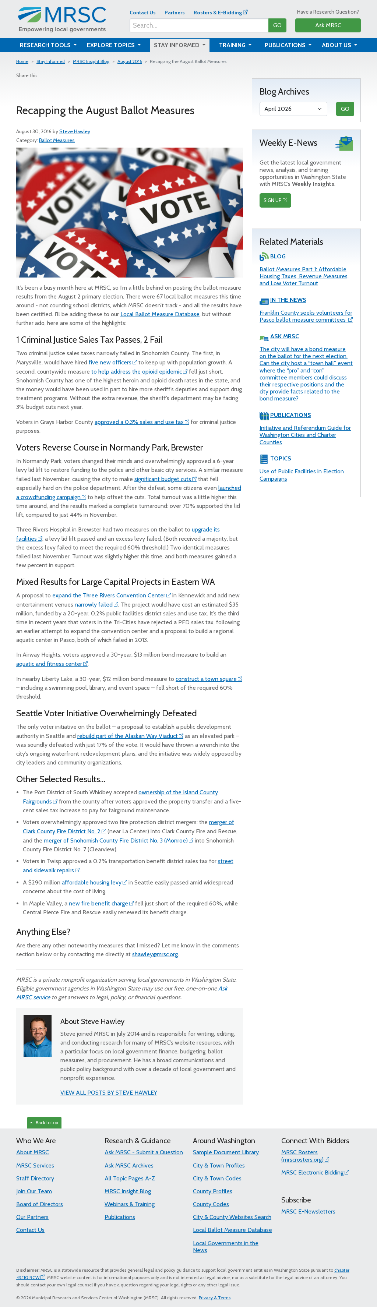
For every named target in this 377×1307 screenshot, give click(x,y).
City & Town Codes (217, 1178)
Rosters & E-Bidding (218, 12)
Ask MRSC (328, 25)
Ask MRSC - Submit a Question (144, 1152)
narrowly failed (94, 604)
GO (277, 25)
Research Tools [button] (46, 45)
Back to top (44, 1122)
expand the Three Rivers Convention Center (108, 595)
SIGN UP (273, 200)
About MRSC (32, 1152)
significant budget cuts (162, 479)
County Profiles (212, 1191)
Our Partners (32, 1217)
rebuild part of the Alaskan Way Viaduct (127, 735)
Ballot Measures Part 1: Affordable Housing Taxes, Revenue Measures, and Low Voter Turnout (304, 276)
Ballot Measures (57, 140)
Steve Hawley (74, 131)
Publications (120, 1217)
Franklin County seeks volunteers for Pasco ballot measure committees (306, 316)
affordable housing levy (91, 882)
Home (22, 61)
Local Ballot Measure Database (160, 314)
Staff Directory (35, 1178)
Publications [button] (286, 45)
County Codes (211, 1204)
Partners (175, 12)
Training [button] (233, 45)
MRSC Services (35, 1165)
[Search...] (199, 25)
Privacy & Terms (214, 1297)
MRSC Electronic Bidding (312, 1172)
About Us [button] (337, 45)
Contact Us (143, 12)
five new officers (110, 362)
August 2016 (129, 61)
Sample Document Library (226, 1152)
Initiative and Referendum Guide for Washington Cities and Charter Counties (305, 434)
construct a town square (206, 678)
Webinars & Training (130, 1204)
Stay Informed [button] (177, 45)
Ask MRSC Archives (129, 1165)
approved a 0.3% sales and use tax (139, 421)
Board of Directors (39, 1204)
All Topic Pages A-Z (130, 1178)
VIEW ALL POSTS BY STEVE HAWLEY (108, 1092)
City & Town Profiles (219, 1165)
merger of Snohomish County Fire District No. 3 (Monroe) (116, 840)
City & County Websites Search (232, 1217)
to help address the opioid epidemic (136, 371)
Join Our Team (34, 1191)
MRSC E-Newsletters (308, 1211)
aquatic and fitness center (49, 663)
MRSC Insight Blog (91, 61)
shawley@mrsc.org (155, 954)
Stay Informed (50, 61)
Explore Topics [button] (111, 45)
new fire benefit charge (98, 903)
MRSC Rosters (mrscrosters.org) (302, 1156)
